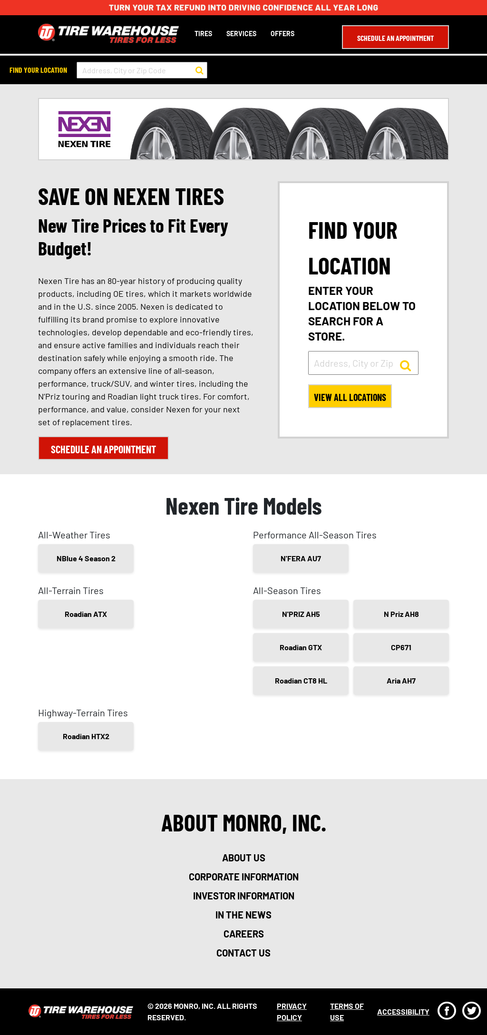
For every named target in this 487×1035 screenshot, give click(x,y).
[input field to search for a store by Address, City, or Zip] (363, 363)
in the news (243, 914)
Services (241, 33)
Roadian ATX (86, 613)
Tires (203, 33)
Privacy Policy (292, 1011)
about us (243, 857)
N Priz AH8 (401, 613)
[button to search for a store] (199, 70)
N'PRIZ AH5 (301, 613)
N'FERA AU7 (301, 558)
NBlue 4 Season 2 (86, 558)
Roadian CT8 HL (301, 680)
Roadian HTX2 (86, 736)
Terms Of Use (347, 1011)
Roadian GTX (301, 647)
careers (244, 933)
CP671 (401, 647)
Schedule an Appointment (395, 37)
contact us (243, 952)
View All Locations (350, 397)
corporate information (244, 876)
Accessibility (403, 1011)
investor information (243, 895)
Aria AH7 (401, 680)
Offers (282, 33)
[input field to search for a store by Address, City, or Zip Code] (142, 70)
